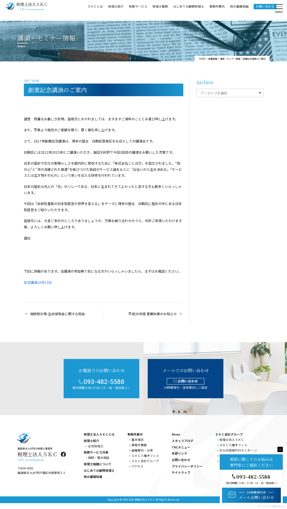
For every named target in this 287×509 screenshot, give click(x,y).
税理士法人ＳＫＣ (231, 439)
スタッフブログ (182, 441)
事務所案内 (216, 10)
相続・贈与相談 (99, 457)
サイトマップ (181, 472)
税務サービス (138, 10)
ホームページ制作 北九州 (272, 506)
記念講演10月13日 (38, 282)
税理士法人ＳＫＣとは (99, 434)
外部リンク (179, 453)
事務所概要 (139, 445)
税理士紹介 (115, 10)
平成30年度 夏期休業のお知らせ (152, 313)
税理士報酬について (98, 464)
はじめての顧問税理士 (188, 10)
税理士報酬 (160, 10)
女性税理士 (95, 446)
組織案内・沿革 (142, 450)
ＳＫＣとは (95, 10)
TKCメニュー (181, 447)
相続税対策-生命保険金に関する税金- (58, 313)
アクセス (137, 466)
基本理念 (137, 439)
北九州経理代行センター (236, 450)
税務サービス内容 (96, 452)
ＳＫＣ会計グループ (145, 461)
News (176, 434)
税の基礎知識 (239, 10)
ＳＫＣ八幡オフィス (145, 455)
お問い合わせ (265, 10)
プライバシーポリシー (187, 466)
